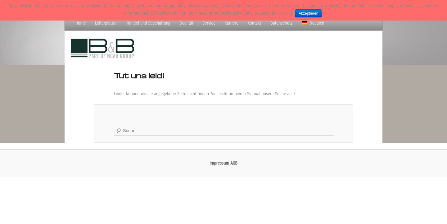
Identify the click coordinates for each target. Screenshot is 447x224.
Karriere (231, 23)
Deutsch (313, 23)
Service (208, 23)
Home (80, 23)
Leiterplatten (106, 23)
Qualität (186, 23)
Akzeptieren (308, 13)
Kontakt (254, 23)
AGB (233, 163)
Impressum (219, 163)
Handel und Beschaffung (148, 23)
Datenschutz (281, 23)
